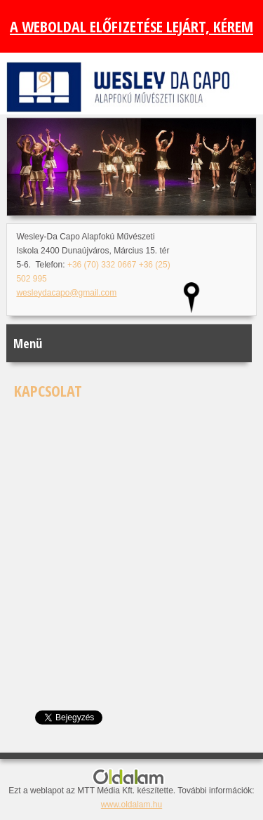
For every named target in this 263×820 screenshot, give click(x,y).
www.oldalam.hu (131, 804)
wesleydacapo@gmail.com (66, 293)
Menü (27, 343)
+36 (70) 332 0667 (101, 265)
